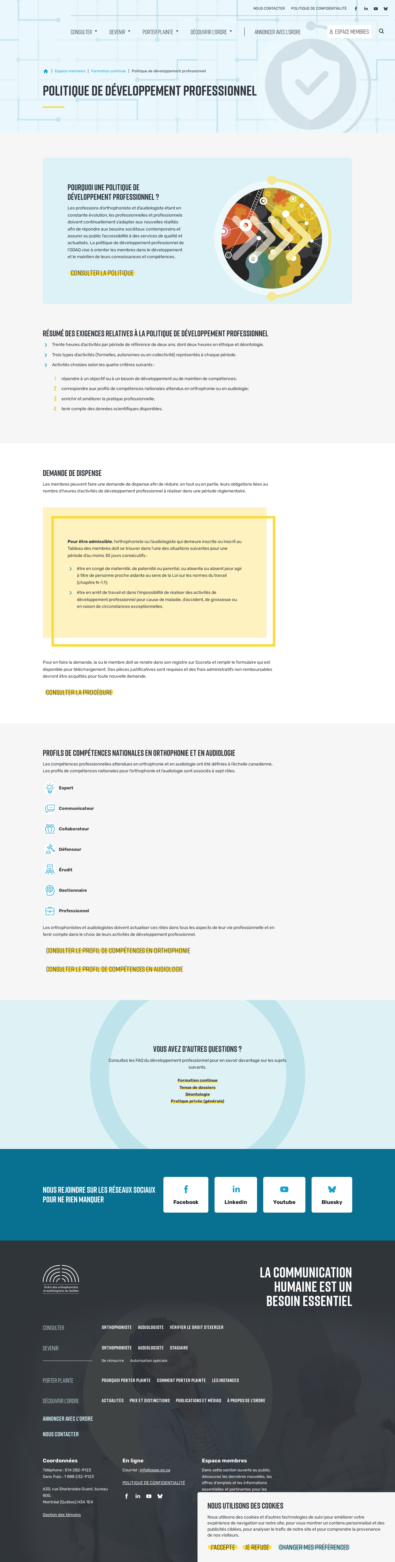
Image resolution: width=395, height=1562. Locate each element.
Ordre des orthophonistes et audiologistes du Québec (31, 21)
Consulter (81, 31)
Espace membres (352, 31)
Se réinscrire (113, 1360)
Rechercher (381, 31)
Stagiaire (179, 1347)
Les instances (225, 1380)
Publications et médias (198, 1400)
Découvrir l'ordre (209, 31)
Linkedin (235, 1194)
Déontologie (197, 1094)
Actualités (112, 1400)
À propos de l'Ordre (246, 1400)
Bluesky (332, 1194)
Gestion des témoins (62, 1514)
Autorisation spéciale (148, 1360)
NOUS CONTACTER (61, 1434)
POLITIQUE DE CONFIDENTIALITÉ (153, 1482)
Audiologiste (151, 1327)
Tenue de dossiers (197, 1087)
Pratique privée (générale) (197, 1101)
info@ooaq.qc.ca (155, 1470)
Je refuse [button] (257, 1546)
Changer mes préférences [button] (314, 1546)
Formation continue (198, 1080)
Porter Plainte (158, 31)
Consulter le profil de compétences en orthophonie (118, 950)
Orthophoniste (117, 1327)
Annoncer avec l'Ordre (278, 31)
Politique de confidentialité (319, 8)
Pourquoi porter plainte (126, 1380)
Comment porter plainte (181, 1380)
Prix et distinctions (150, 1400)
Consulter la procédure (79, 692)
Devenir (117, 31)
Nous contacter (269, 8)
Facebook (185, 1194)
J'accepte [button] (223, 1546)
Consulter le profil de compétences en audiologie (114, 968)
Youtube (284, 1194)
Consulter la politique (102, 272)
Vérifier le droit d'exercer (197, 1327)
